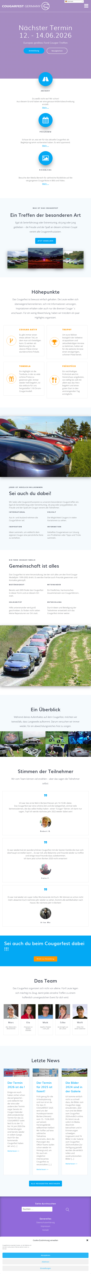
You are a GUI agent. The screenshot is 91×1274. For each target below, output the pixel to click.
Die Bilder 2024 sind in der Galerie (74, 1086)
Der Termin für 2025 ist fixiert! (44, 1086)
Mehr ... (45, 107)
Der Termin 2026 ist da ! (16, 1084)
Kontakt (45, 1230)
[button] (87, 1240)
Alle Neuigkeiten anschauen (45, 1183)
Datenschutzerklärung (45, 1222)
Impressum (45, 1226)
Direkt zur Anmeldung (45, 959)
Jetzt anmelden (45, 241)
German (69, 1)
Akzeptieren (45, 1255)
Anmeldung (34, 51)
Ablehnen (45, 1262)
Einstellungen (45, 1268)
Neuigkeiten (57, 51)
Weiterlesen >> (13, 1151)
